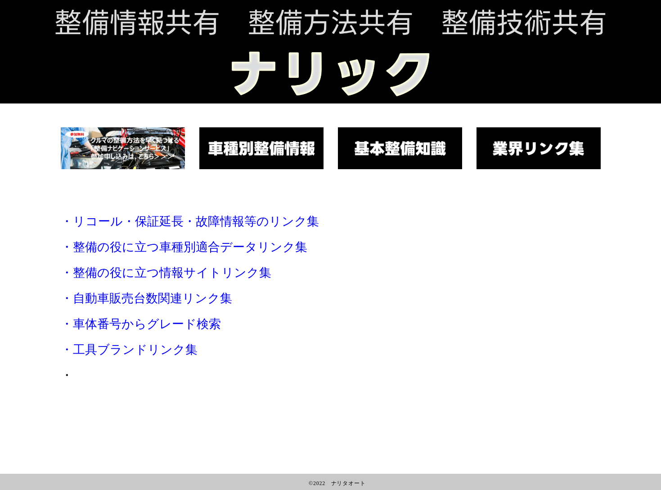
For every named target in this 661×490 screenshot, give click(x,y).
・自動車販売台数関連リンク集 (146, 298)
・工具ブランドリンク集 (129, 349)
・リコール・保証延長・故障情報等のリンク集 (190, 221)
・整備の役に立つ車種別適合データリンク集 (184, 247)
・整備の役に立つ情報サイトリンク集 (166, 272)
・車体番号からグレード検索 (141, 324)
